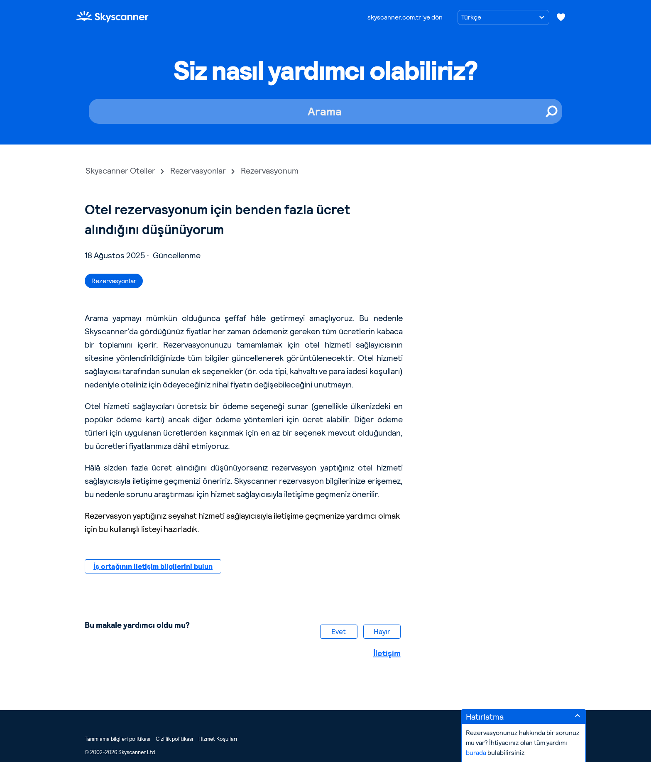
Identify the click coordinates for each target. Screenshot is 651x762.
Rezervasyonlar (198, 171)
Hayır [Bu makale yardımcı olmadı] (382, 631)
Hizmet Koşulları (217, 739)
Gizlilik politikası (174, 739)
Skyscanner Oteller (120, 171)
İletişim (387, 653)
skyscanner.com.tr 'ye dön (405, 17)
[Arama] (325, 111)
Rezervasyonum (270, 171)
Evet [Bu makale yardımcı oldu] (338, 631)
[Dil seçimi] (503, 17)
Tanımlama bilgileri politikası (117, 739)
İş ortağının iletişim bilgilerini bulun (153, 566)
